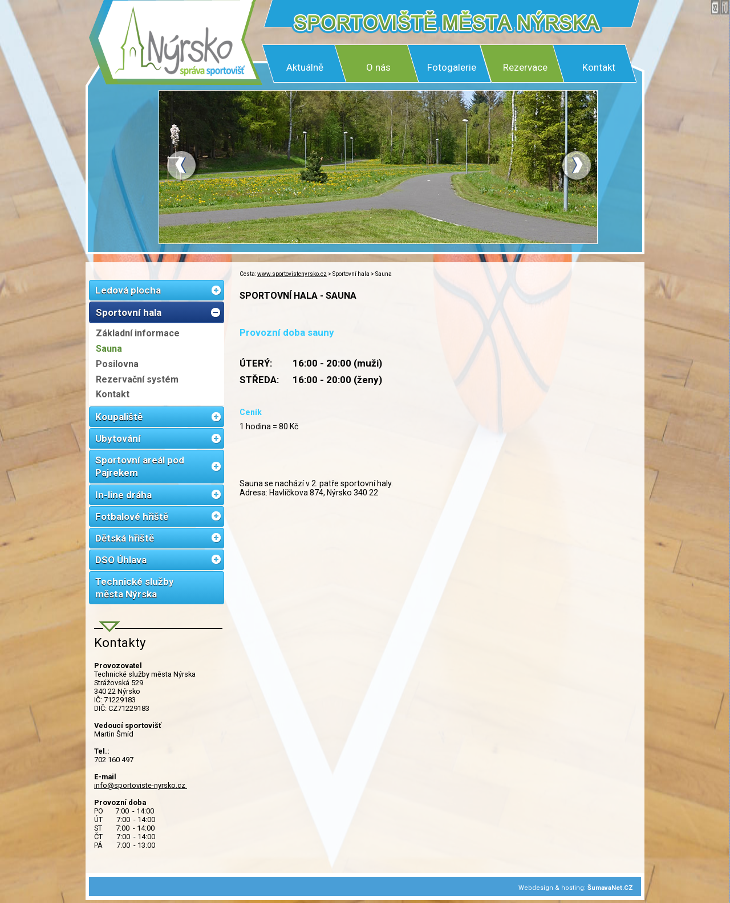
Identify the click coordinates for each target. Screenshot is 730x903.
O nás (378, 67)
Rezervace (525, 67)
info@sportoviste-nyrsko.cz (140, 785)
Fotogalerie (451, 67)
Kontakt (598, 67)
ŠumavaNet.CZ (610, 888)
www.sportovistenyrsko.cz (292, 274)
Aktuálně (304, 67)
